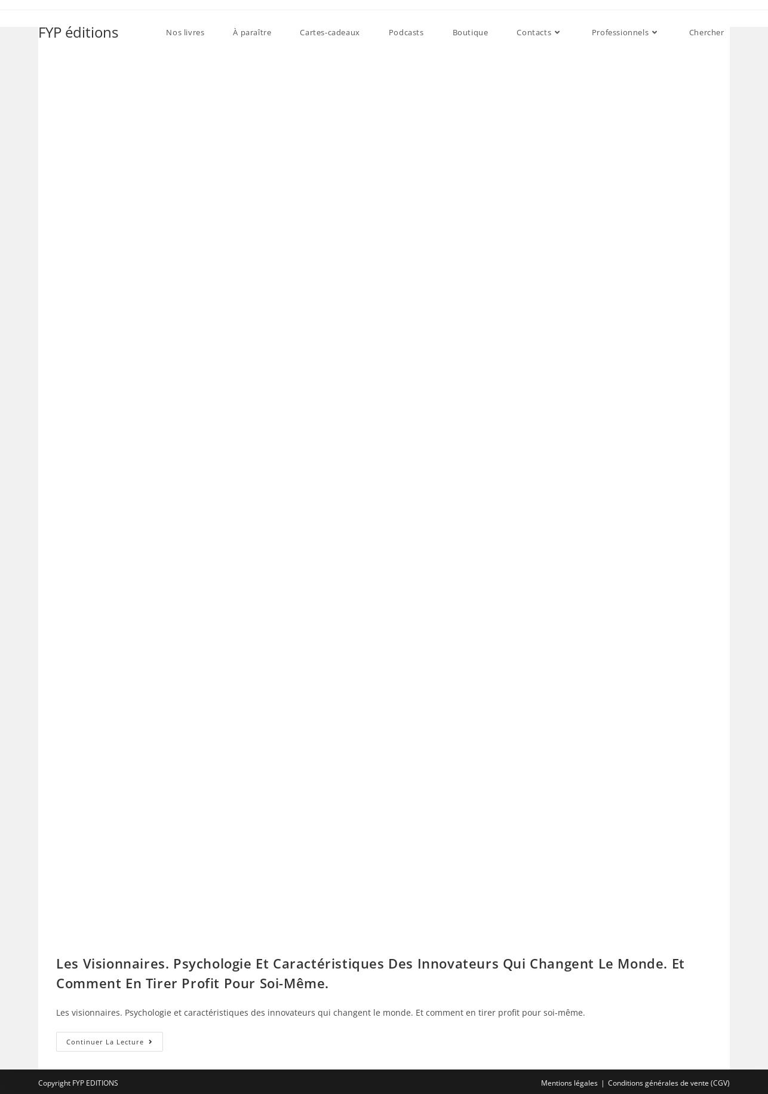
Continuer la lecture (114, 1044)
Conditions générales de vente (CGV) (669, 1083)
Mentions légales (569, 1083)
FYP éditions (78, 32)
